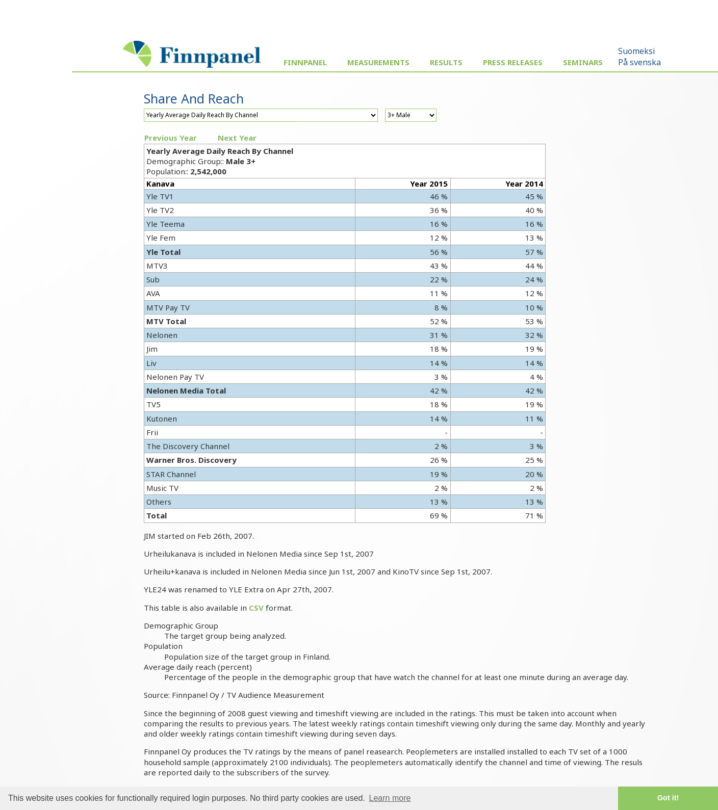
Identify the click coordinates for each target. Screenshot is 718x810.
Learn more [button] (390, 798)
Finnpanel (305, 62)
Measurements (378, 62)
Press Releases (513, 62)
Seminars (583, 62)
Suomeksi (636, 51)
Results (446, 62)
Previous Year (170, 138)
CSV (256, 608)
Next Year (237, 138)
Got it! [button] (668, 798)
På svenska (639, 62)
